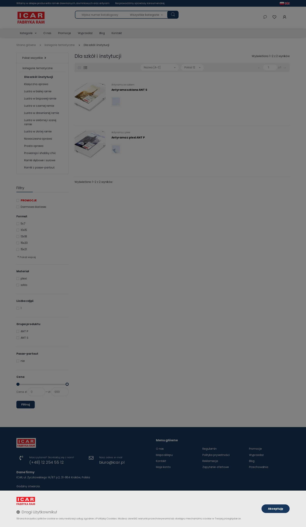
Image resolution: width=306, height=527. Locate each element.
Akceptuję (275, 509)
